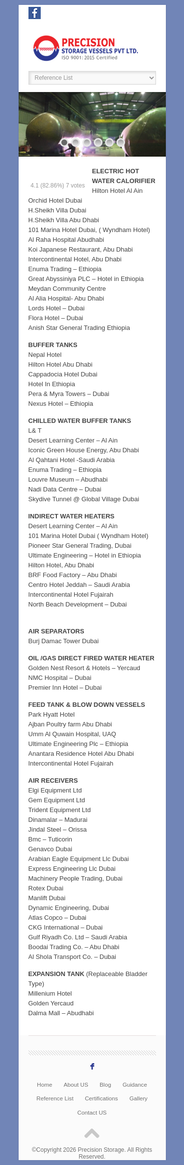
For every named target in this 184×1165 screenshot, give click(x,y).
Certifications (101, 1098)
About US (76, 1084)
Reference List (54, 1098)
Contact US (92, 1112)
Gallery (139, 1098)
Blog (105, 1084)
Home (44, 1084)
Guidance (135, 1084)
